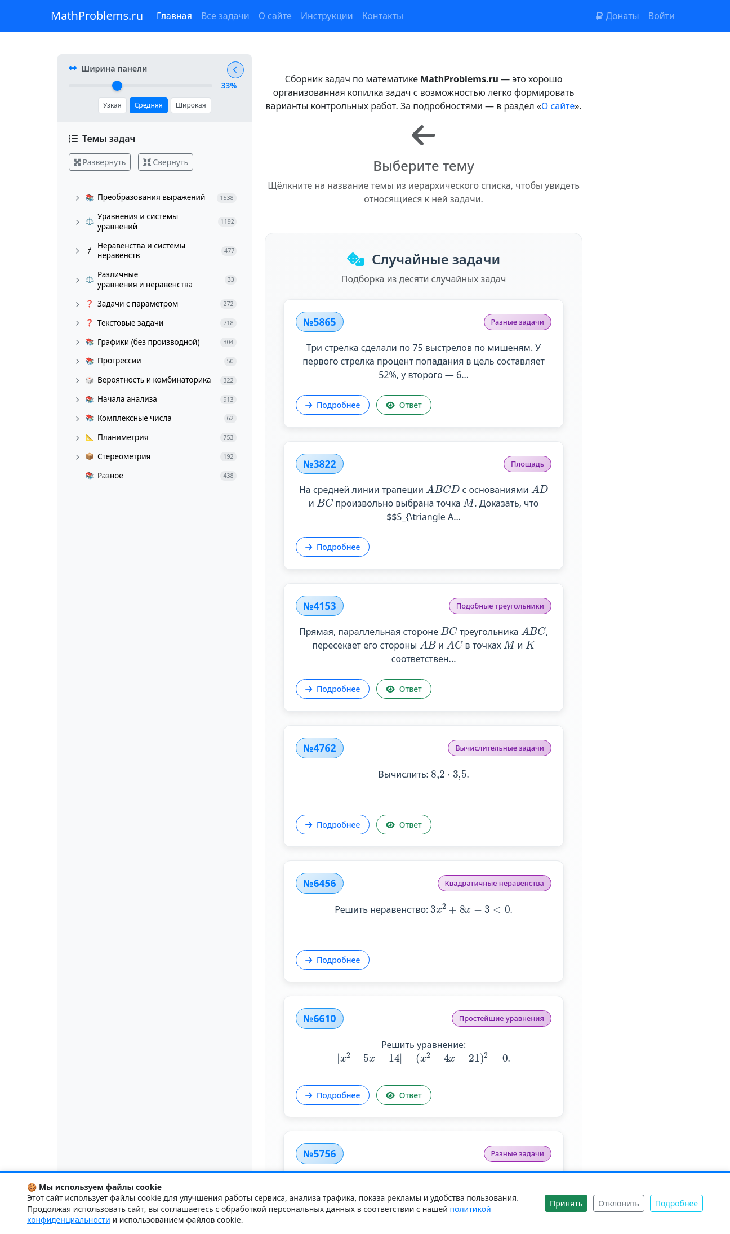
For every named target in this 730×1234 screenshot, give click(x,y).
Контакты (382, 16)
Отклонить (618, 1203)
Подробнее (336, 433)
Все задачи (225, 16)
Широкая (190, 107)
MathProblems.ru (97, 15)
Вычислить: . (565, 528)
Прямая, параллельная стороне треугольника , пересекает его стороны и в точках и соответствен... (373, 555)
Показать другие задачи (469, 1148)
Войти (661, 16)
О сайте (275, 16)
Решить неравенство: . (374, 714)
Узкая (111, 107)
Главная (174, 16)
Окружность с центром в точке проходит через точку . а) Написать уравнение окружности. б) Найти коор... (565, 1044)
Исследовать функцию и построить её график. (565, 858)
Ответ (407, 433)
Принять (566, 1203)
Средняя (147, 107)
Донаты (617, 16)
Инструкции (327, 16)
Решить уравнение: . (565, 714)
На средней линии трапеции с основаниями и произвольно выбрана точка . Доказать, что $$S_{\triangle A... (565, 369)
